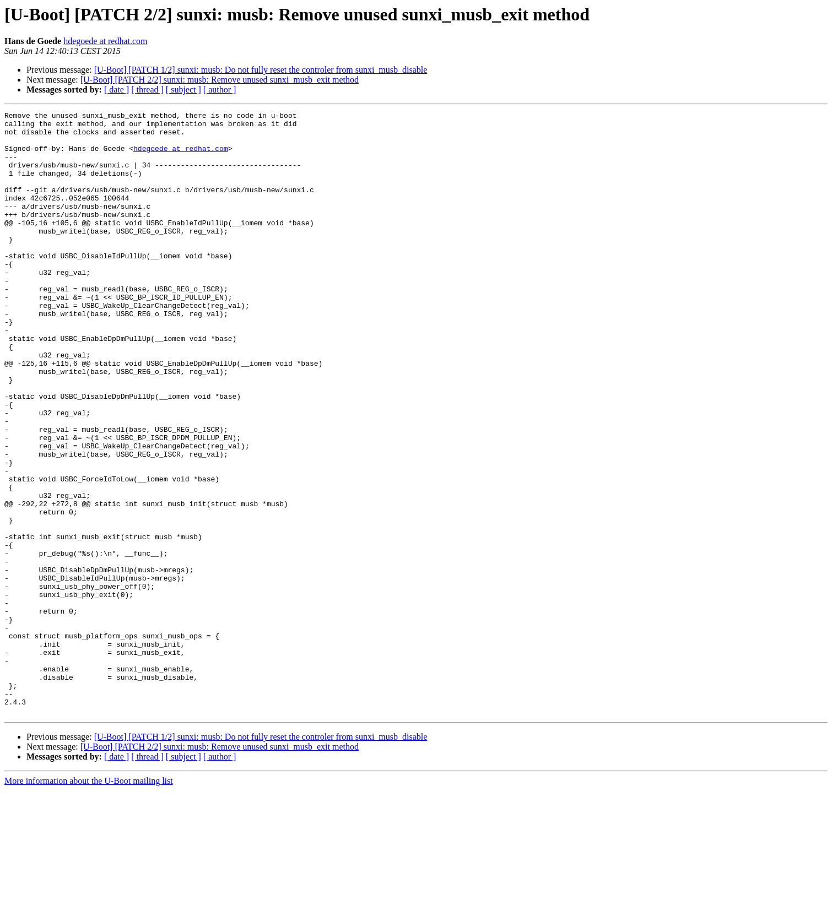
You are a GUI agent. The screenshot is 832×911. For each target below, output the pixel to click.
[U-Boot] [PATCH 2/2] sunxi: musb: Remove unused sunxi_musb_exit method (219, 79)
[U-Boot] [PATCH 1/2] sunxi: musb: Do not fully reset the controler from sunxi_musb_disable (261, 69)
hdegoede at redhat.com (105, 41)
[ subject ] (183, 89)
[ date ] (116, 89)
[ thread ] (147, 89)
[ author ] (219, 89)
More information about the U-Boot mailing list (88, 901)
